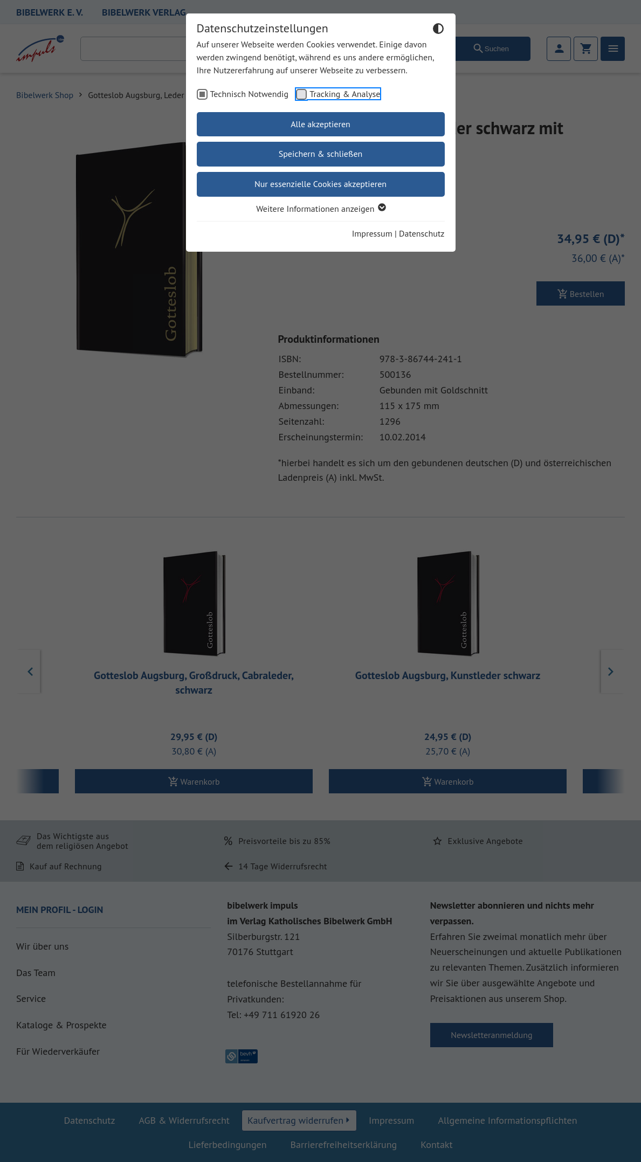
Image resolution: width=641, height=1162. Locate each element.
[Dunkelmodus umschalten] (438, 30)
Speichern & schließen (321, 153)
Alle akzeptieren (320, 124)
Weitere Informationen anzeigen (320, 208)
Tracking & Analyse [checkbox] (344, 93)
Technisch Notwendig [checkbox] (249, 93)
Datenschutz (421, 233)
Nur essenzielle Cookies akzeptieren (320, 183)
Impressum (372, 233)
